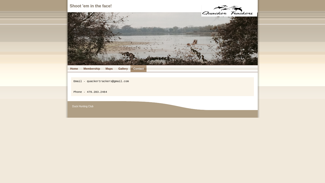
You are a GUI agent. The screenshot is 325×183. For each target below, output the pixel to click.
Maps (109, 68)
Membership (92, 68)
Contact (138, 68)
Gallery (123, 68)
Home (74, 68)
